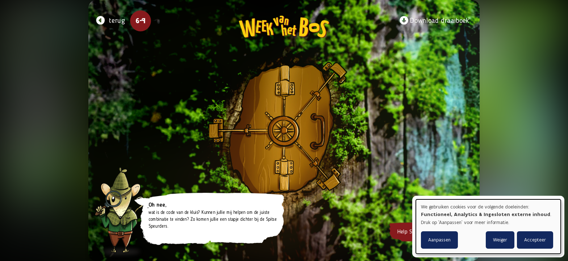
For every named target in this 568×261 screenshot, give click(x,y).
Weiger (500, 240)
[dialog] (488, 226)
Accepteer (535, 240)
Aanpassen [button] (439, 240)
